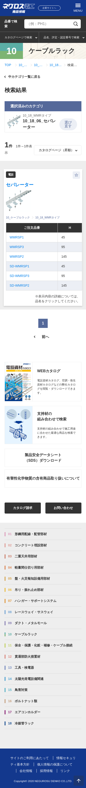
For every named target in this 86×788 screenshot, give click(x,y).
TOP (8, 65)
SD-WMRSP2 (19, 285)
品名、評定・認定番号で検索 (61, 37)
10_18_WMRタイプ (39, 65)
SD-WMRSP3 (19, 276)
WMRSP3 (17, 247)
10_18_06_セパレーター (56, 65)
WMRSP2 (17, 256)
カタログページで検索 (18, 37)
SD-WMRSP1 (19, 266)
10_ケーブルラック (23, 65)
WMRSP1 (17, 237)
